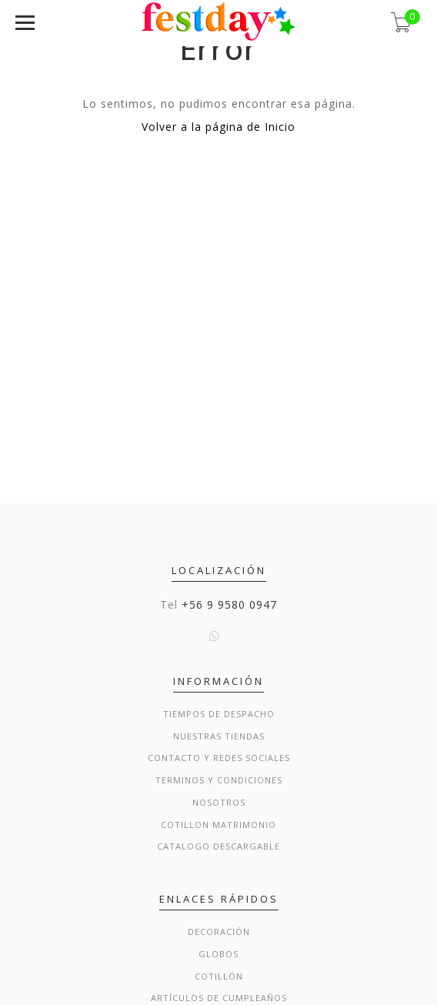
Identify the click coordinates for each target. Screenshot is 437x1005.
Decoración (219, 931)
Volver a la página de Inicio (218, 126)
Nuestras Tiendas (219, 736)
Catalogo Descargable (218, 846)
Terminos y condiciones (218, 780)
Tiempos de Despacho (219, 714)
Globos (218, 954)
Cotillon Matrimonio (218, 824)
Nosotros (218, 802)
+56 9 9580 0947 (229, 604)
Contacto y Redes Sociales (219, 757)
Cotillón (219, 976)
